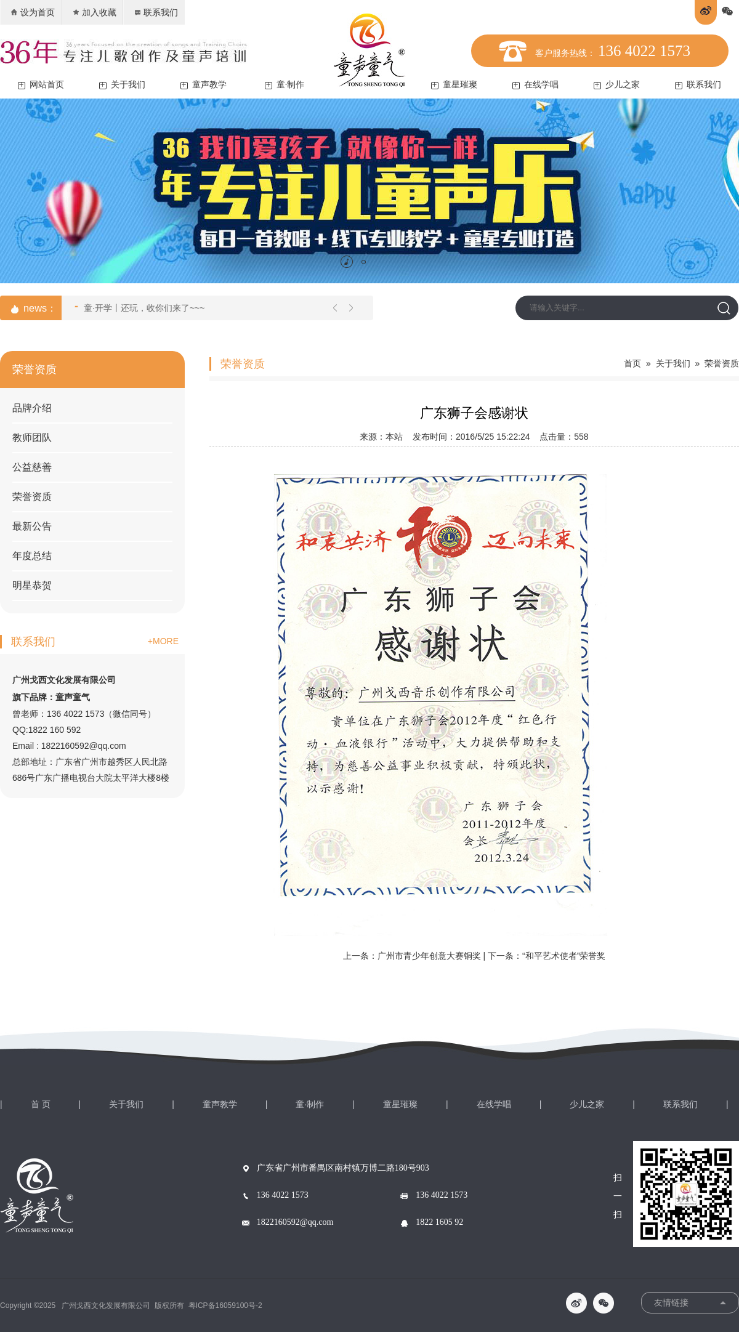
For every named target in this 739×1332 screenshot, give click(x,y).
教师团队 (32, 437)
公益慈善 (32, 467)
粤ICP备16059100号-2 (225, 1305)
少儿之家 (617, 84)
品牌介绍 (32, 408)
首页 (632, 363)
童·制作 (285, 84)
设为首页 (32, 12)
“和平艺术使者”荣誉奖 (563, 956)
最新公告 (32, 526)
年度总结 (32, 556)
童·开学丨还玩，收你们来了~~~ (139, 307)
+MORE (163, 641)
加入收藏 (93, 12)
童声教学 (203, 84)
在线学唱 (535, 84)
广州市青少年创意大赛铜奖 (429, 956)
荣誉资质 (32, 496)
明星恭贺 (32, 585)
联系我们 (155, 12)
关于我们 (122, 84)
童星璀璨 (454, 84)
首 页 (40, 1104)
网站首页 (41, 84)
